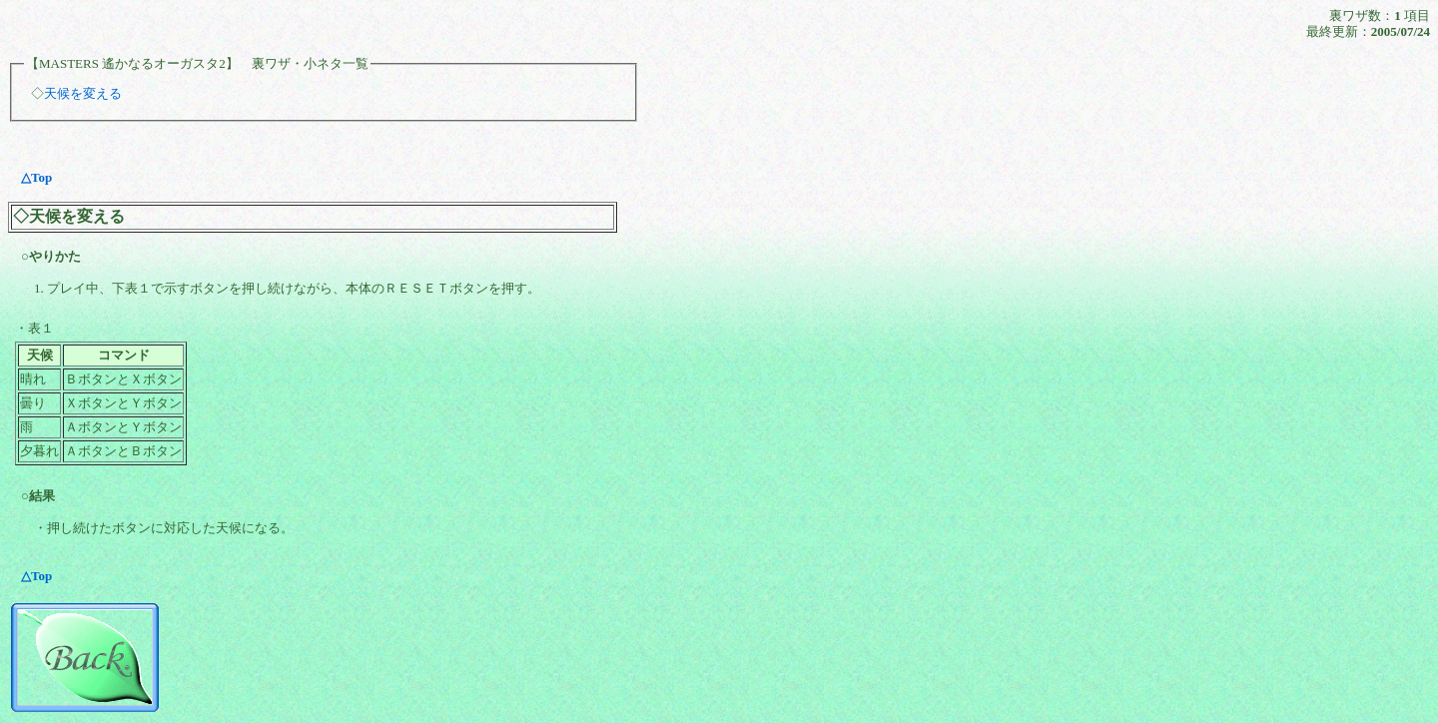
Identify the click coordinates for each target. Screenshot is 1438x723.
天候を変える (83, 93)
